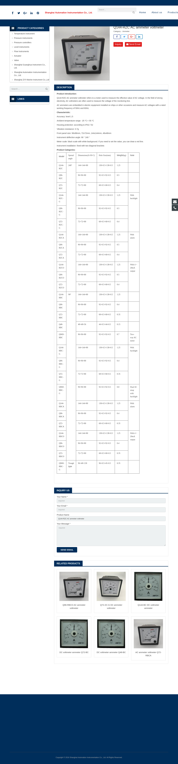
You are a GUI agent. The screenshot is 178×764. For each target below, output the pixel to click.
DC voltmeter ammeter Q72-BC (73, 678)
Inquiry (118, 65)
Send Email (133, 65)
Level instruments (21, 68)
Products (55, 39)
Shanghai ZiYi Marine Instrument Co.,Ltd (78, 39)
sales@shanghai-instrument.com (43, 3)
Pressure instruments (23, 59)
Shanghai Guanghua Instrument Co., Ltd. (30, 87)
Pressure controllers (22, 63)
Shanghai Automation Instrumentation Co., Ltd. (30, 94)
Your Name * (62, 518)
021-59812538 (18, 3)
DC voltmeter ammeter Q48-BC (111, 678)
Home (46, 39)
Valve (16, 81)
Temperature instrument (24, 55)
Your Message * (63, 547)
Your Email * (62, 528)
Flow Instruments (21, 72)
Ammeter (100, 39)
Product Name (63, 537)
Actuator (17, 77)
